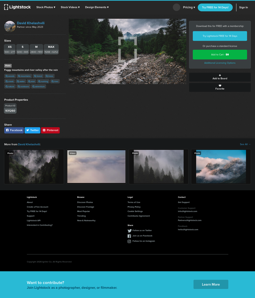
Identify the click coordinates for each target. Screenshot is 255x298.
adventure (39, 86)
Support (30, 215)
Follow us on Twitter (142, 230)
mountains (24, 76)
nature (10, 86)
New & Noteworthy (86, 220)
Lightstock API (33, 220)
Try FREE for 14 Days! (215, 7)
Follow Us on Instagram (144, 240)
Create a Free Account (37, 206)
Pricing (189, 7)
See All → (245, 144)
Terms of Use (134, 202)
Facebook (14, 130)
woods (10, 76)
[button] (45, 7)
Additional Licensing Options (220, 63)
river (55, 81)
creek (9, 81)
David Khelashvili (31, 23)
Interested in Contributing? (40, 225)
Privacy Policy (134, 206)
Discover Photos (85, 202)
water (21, 81)
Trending (81, 215)
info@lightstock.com (187, 211)
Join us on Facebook (142, 235)
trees (49, 76)
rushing (43, 81)
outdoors (23, 86)
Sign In (243, 7)
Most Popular (83, 211)
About (30, 202)
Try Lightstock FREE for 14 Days (220, 36)
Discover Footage (85, 206)
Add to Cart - (220, 54)
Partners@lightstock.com (189, 220)
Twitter (32, 130)
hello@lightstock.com (188, 229)
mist (31, 81)
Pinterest (50, 130)
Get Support (184, 202)
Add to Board (220, 77)
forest (38, 76)
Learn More (211, 284)
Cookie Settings (135, 211)
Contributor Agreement (139, 215)
